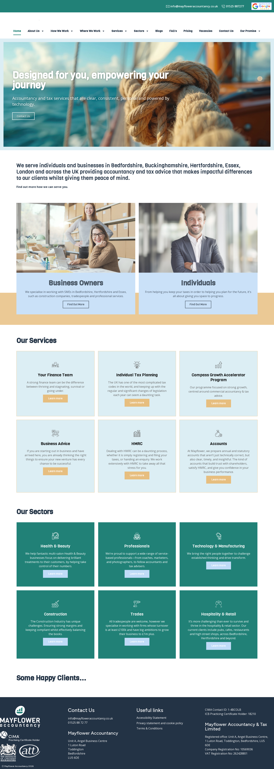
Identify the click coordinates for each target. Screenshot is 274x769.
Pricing (187, 31)
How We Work (62, 31)
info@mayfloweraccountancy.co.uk (90, 718)
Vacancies (205, 31)
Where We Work (92, 31)
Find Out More (75, 304)
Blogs (159, 31)
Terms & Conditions (149, 728)
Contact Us (226, 31)
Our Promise (250, 31)
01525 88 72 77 (77, 723)
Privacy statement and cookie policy (159, 723)
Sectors (141, 31)
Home (17, 31)
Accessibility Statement (151, 718)
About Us (36, 31)
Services (119, 31)
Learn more (55, 398)
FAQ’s (173, 31)
